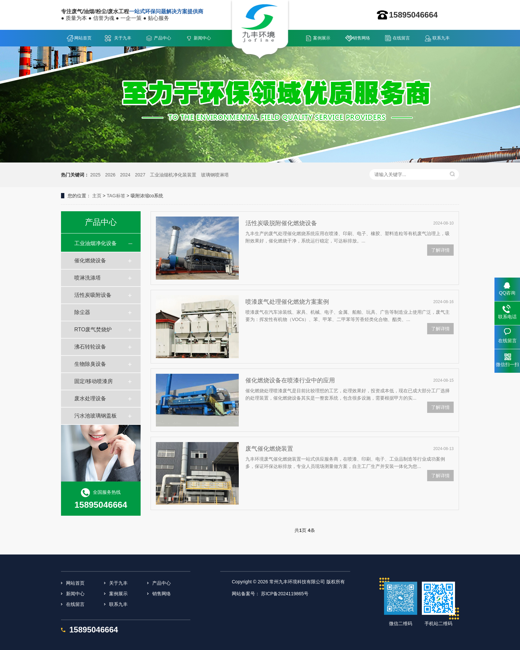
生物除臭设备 (90, 364)
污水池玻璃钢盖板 (95, 416)
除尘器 (82, 312)
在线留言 (401, 37)
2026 (110, 174)
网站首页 (83, 37)
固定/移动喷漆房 (93, 381)
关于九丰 (122, 37)
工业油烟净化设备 (95, 243)
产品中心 (162, 37)
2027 (140, 174)
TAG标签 (116, 195)
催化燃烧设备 (90, 260)
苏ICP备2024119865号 (284, 593)
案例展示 (321, 37)
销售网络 (361, 37)
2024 (125, 174)
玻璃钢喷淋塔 (215, 174)
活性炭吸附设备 (92, 295)
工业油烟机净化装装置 (173, 174)
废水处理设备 (90, 398)
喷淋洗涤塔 (87, 278)
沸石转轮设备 (90, 347)
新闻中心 (202, 37)
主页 (96, 195)
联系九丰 (441, 37)
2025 (95, 174)
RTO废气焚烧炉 (93, 329)
